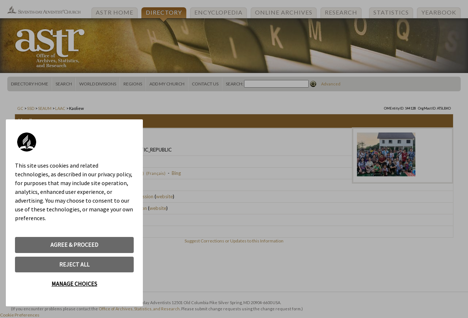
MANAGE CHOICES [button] (74, 283)
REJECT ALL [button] (74, 264)
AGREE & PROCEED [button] (74, 244)
